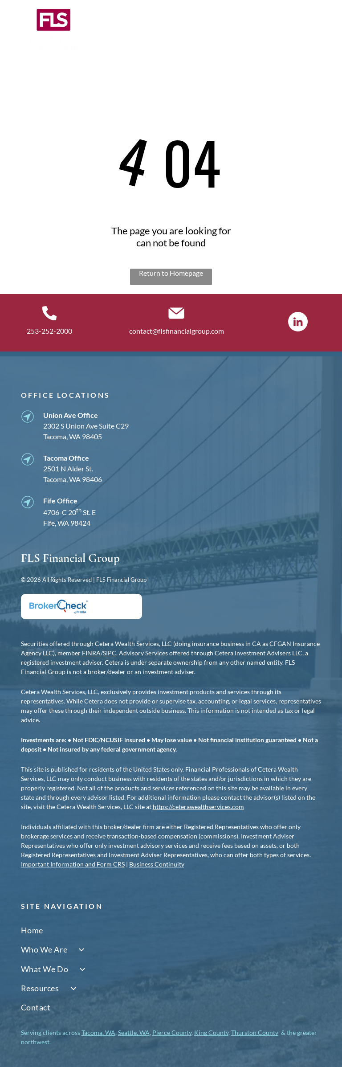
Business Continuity (156, 864)
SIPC (109, 653)
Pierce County (171, 1032)
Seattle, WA (134, 1032)
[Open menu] (314, 30)
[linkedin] (298, 323)
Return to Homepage (171, 273)
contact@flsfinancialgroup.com (176, 331)
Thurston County (254, 1032)
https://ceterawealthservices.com (198, 806)
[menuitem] (171, 930)
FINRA (91, 653)
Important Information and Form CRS (73, 864)
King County (211, 1032)
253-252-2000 (49, 331)
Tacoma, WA (98, 1032)
